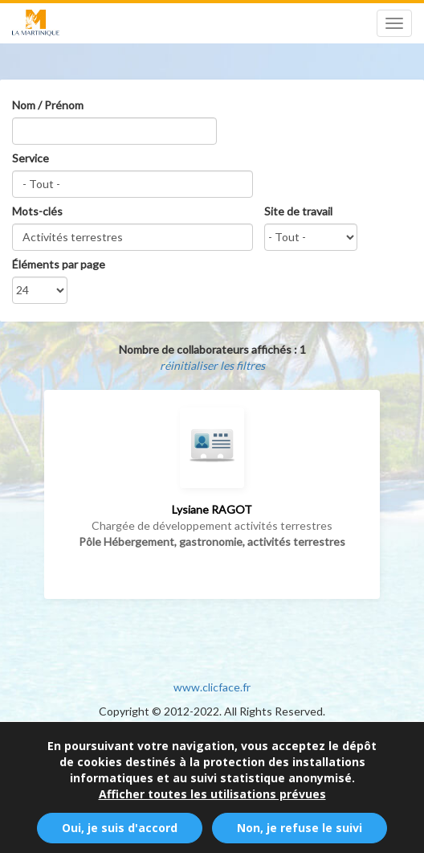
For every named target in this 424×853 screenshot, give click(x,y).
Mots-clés (37, 211)
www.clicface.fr (212, 687)
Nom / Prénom (48, 105)
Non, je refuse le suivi (299, 834)
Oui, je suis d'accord (119, 834)
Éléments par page (58, 264)
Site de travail (298, 211)
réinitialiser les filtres (212, 365)
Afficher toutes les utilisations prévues (212, 800)
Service (30, 158)
